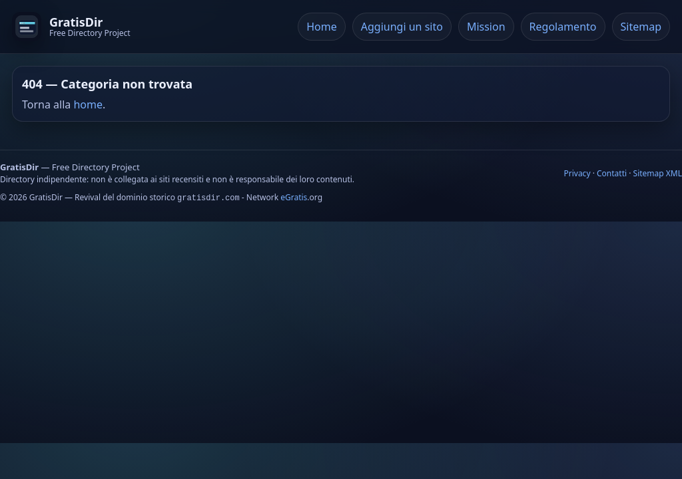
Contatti (612, 173)
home (88, 104)
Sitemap (641, 26)
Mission (486, 26)
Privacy (576, 173)
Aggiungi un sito (402, 26)
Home (321, 26)
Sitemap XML (657, 173)
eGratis (293, 197)
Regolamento (563, 26)
